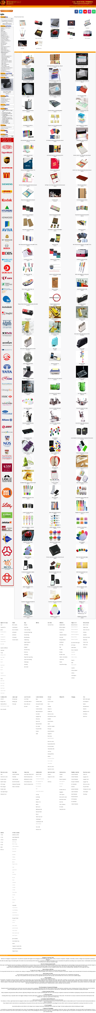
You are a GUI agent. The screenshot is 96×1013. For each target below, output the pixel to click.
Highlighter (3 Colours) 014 (55, 616)
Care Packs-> (4, 32)
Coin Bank (49, 684)
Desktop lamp (14, 678)
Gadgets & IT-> (4, 34)
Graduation (85, 631)
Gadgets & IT (74, 622)
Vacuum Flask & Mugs (63, 652)
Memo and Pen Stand (38, 38)
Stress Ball (38, 771)
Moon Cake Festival (86, 632)
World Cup (49, 739)
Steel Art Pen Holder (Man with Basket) (82, 423)
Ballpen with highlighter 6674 (28, 586)
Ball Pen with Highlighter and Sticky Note (82, 274)
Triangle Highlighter (28, 557)
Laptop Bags (26, 638)
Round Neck (2, 653)
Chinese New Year (86, 627)
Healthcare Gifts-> (5, 37)
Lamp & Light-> (4, 38)
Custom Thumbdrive (74, 737)
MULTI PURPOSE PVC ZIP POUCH (55, 95)
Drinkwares (61, 622)
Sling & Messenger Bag (28, 647)
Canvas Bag (26, 625)
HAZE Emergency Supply (5, 684)
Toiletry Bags (26, 650)
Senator (13, 814)
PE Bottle (60, 643)
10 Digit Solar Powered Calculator (28, 378)
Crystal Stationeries (15, 836)
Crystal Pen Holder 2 (28, 393)
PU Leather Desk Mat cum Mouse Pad (82, 110)
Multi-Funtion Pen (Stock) (28, 737)
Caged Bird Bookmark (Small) (82, 289)
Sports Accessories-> (6, 51)
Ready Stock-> (4, 49)
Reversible (2, 638)
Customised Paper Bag (28, 629)
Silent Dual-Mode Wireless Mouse (7, 92)
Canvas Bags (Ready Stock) (29, 733)
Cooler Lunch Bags (27, 627)
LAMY (13, 802)
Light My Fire (14, 803)
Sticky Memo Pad (38, 48)
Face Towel (2, 666)
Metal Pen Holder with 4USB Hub (27, 110)
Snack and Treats (50, 624)
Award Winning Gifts (15, 780)
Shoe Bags (26, 645)
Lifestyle (49, 677)
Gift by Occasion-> (5, 36)
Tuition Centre (85, 638)
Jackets (2, 627)
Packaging (3, 44)
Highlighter (87, 28)
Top (0, 6)
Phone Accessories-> (6, 46)
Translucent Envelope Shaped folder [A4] (82, 80)
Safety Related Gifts (51, 714)
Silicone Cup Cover (39, 764)
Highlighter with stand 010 (27, 616)
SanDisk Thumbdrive (74, 755)
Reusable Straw (62, 645)
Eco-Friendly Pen (85, 680)
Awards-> (3, 29)
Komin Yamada (14, 847)
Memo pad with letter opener (82, 586)
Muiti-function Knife (39, 759)
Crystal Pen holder (55, 199)
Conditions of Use (5, 101)
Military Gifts (4, 43)
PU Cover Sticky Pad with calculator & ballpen (55, 586)
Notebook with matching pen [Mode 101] (28, 170)
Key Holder (38, 689)
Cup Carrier (61, 632)
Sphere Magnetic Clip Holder (28, 363)
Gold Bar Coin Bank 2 (54, 319)
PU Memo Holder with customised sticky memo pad (55, 557)
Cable (1, 733)
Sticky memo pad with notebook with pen (28, 199)
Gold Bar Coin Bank (82, 319)
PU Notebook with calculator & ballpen (28, 572)
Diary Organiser (62, 739)
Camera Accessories (4, 735)
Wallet (37, 703)
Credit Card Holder (39, 685)
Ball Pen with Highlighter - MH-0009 (28, 527)
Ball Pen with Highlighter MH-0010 (55, 512)
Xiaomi (13, 827)
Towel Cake (2, 673)
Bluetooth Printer (74, 632)
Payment (3, 97)
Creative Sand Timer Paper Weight (55, 274)
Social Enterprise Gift (39, 767)
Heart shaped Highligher (28, 408)
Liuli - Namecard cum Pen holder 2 (55, 393)
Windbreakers (3, 634)
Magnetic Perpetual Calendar (55, 304)
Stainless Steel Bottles (63, 647)
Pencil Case (26, 643)
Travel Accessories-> (6, 69)
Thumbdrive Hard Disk (75, 732)
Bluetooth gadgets (74, 629)
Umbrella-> (4, 70)
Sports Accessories (51, 732)
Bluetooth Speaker (74, 634)
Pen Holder (22, 48)
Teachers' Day (85, 636)
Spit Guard (2, 642)
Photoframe (14, 790)
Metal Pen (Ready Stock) (28, 735)
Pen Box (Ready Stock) (28, 739)
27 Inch (2, 783)
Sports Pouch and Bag (28, 648)
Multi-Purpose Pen (86, 687)
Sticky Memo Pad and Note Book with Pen (82, 214)
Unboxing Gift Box (51, 718)
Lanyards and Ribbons (4, 640)
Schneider (14, 813)
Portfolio (37, 701)
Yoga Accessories (51, 729)
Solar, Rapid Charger (4, 746)
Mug (60, 640)
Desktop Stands (3, 737)
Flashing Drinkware (62, 634)
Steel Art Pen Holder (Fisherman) (27, 423)
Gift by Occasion (86, 622)
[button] (72, 6)
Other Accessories (86, 741)
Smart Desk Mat (28, 65)
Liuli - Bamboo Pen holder (82, 393)
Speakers (73, 655)
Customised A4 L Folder (28, 259)
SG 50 (13, 842)
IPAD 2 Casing (14, 785)
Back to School (85, 624)
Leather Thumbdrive (74, 746)
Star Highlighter (5, 114)
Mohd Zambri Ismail (15, 849)
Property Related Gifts (51, 711)
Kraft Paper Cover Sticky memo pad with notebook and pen (55, 185)
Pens (84, 677)
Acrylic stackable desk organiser (82, 125)
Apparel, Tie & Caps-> (6, 27)
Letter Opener (22, 38)
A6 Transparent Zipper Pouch (82, 65)
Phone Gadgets (3, 742)
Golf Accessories (51, 689)
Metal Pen (84, 685)
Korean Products (50, 694)
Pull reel (37, 762)
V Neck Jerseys (3, 660)
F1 (48, 737)
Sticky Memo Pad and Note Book (27, 229)
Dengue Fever (3, 680)
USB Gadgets (73, 660)
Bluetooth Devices (74, 624)
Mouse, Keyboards (74, 642)
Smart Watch (50, 725)
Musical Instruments (51, 701)
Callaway (13, 794)
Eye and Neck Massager (75, 636)
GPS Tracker (73, 638)
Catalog (4, 6)
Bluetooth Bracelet (74, 625)
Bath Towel (2, 664)
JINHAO (13, 798)
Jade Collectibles (15, 853)
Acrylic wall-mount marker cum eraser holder (28, 140)
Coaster (37, 684)
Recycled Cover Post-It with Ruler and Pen (55, 125)
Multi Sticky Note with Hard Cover (82, 572)
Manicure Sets (38, 753)
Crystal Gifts (14, 829)
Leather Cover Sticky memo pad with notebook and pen (82, 170)
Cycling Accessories (51, 735)
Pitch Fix (13, 809)
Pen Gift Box (85, 689)
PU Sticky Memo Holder (28, 438)
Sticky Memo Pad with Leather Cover (55, 572)
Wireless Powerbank (15, 742)
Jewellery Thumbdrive (74, 744)
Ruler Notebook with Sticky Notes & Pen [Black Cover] (82, 244)
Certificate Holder (39, 680)
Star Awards (14, 632)
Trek (13, 823)
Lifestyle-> (3, 42)
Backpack (25, 624)
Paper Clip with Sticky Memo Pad (82, 482)
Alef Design (14, 783)
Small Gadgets (38, 766)
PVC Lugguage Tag (39, 739)
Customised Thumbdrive (40, 737)
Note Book (61, 741)
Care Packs (50, 622)
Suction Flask (61, 648)
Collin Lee (14, 840)
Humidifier (49, 693)
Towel (2, 663)
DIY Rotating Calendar (82, 304)
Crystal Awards (14, 625)
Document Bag (26, 631)
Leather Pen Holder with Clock (28, 512)
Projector (72, 649)
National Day (85, 634)
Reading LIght (14, 680)
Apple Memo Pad (55, 467)
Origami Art (49, 703)
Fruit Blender (61, 636)
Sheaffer (13, 816)
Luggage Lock (85, 735)
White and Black (38, 769)
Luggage (25, 640)
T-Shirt (2, 644)
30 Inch (2, 785)
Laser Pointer (26, 678)
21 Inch (2, 780)
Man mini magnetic (82, 363)
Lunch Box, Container (51, 698)
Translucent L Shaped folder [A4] (27, 95)
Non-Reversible (3, 636)
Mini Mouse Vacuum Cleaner (82, 527)
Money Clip (38, 693)
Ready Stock (26, 732)
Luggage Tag (38, 691)
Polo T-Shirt (2, 647)
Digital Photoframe (51, 707)
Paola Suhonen (14, 851)
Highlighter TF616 (82, 601)
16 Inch (2, 778)
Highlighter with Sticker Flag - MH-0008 (82, 512)
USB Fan (72, 658)
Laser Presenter (27, 677)
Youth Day (84, 640)
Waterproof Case (3, 748)
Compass (49, 733)
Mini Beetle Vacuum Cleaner (28, 542)
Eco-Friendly (38, 750)
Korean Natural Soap (15, 855)
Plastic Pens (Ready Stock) (28, 741)
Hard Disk (73, 742)
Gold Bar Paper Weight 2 (28, 333)
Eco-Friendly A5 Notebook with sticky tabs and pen (54, 140)
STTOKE (13, 818)
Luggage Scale (86, 737)
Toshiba (13, 821)
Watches (49, 719)
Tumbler (60, 650)
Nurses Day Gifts (3, 686)
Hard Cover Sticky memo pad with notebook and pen (28, 185)
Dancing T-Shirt (3, 646)
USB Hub (72, 662)
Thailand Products (15, 862)
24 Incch (2, 782)
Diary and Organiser (55, 28)
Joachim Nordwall (15, 845)
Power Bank (14, 732)
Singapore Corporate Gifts (16, 858)
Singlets (2, 659)
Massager (49, 700)
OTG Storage (3, 741)
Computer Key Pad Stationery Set (82, 467)
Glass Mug (61, 638)
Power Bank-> (4, 47)
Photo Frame (50, 705)
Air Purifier (49, 678)
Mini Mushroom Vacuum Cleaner (55, 542)
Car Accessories (50, 680)
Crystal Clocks (14, 834)
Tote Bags (14, 807)
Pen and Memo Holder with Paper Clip (82, 497)
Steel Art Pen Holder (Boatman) (55, 423)
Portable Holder (3, 744)
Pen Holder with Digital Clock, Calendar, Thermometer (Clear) (7, 118)
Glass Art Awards (15, 627)
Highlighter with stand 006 (82, 616)
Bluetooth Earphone (74, 627)
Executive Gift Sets (71, 28)
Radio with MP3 (73, 653)
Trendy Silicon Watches (40, 746)
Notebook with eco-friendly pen (28, 214)
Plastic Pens (85, 691)
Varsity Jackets (3, 632)
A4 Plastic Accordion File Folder (82, 259)
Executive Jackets (3, 629)
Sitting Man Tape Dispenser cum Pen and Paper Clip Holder (28, 304)
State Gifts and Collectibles (17, 860)
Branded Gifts (14, 782)
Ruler (36, 744)
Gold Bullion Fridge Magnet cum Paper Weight (28, 482)
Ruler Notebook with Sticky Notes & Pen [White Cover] (28, 244)
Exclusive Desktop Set (55, 363)
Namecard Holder (39, 696)
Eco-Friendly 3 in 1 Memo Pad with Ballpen (55, 229)
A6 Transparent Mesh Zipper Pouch (55, 80)
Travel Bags (85, 748)
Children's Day (85, 625)
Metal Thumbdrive (74, 748)
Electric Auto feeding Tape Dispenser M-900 (82, 333)
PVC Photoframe (38, 741)
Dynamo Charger (3, 739)
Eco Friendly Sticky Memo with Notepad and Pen (55, 155)
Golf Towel (2, 668)
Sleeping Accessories (87, 744)
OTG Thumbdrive (74, 751)
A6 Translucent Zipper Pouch (28, 80)
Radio (72, 651)
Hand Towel (2, 670)
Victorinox (14, 825)
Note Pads (71, 38)
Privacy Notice (4, 100)
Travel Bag (26, 652)
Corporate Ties (3, 625)
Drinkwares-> (4, 33)
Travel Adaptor (85, 746)
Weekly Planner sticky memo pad (82, 140)
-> (5, 52)
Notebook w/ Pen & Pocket (54, 259)
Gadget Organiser (27, 636)
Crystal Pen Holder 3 (82, 378)
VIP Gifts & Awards (15, 776)
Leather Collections (39, 677)
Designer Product (15, 838)
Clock (48, 682)
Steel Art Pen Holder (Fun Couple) (82, 408)
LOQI (13, 805)
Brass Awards (14, 624)
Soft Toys (49, 716)
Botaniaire (14, 792)
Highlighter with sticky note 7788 (28, 497)
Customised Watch (51, 721)
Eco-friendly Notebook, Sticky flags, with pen (55, 65)
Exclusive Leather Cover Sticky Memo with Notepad (82, 155)
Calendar (38, 28)
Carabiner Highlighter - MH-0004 (55, 527)
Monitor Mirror (73, 640)
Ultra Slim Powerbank (15, 739)
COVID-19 (2, 678)
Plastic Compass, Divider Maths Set (28, 289)
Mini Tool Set (38, 757)
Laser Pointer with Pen (27, 680)
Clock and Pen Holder (39, 682)
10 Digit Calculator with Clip (27, 452)
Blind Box (3, 31)
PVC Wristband (38, 742)
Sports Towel (3, 671)
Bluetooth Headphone (75, 631)
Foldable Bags (26, 634)
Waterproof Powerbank (16, 741)
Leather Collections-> (6, 40)
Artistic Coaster (38, 735)
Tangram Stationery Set (55, 452)
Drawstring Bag (26, 632)
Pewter (13, 856)
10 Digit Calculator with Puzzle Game (82, 452)
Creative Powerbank (15, 733)
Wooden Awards (15, 634)
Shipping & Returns (5, 99)
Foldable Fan (50, 687)
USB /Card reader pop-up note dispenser (55, 378)
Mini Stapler (55, 348)
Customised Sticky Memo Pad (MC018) (28, 601)
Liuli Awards (14, 631)
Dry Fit (2, 651)
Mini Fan (37, 755)
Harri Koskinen (14, 844)
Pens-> (2, 45)
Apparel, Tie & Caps (4, 622)
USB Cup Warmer (74, 657)
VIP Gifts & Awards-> (6, 71)
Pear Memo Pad (28, 467)
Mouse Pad (73, 645)
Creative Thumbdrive (74, 735)
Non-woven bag (27, 641)
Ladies (49, 696)
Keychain (37, 752)
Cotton (2, 649)
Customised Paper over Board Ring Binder (55, 110)
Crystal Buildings (15, 832)
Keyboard (73, 644)
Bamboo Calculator (55, 289)
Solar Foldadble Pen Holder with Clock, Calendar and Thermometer (82, 438)
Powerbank (14, 735)
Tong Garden (14, 820)
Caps (1, 624)
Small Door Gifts (39, 732)
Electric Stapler (82, 348)
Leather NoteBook (15, 787)
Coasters (61, 629)
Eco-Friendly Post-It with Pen (28, 125)
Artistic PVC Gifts (38, 733)
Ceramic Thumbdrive (74, 733)
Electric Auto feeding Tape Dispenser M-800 (27, 348)
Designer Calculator (55, 482)
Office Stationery (87, 38)
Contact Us (3, 102)
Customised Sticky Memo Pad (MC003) (55, 601)
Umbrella (2, 776)
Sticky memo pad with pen (82, 185)
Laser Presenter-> (5, 39)
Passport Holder (38, 700)
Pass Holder (38, 698)
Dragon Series (14, 800)
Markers (84, 682)
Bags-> (2, 30)
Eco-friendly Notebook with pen (82, 199)
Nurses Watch (50, 723)
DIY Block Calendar (28, 319)
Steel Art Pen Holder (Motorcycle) (55, 408)
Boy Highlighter (55, 438)
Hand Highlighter (82, 542)
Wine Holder (26, 654)
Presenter (25, 684)
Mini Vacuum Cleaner (55, 38)
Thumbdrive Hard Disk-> (7, 67)
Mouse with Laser (27, 682)
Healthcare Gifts (4, 677)
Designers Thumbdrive (75, 739)
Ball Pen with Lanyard (86, 678)
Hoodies (2, 631)
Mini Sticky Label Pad (82, 229)
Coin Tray (37, 748)
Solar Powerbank (15, 737)
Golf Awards (14, 629)
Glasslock (14, 796)
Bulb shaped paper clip (28, 274)
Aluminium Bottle (62, 624)
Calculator (22, 28)
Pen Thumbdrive (74, 753)
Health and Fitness (4, 682)
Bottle (2, 787)
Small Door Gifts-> (5, 50)
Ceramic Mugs (61, 627)
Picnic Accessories (51, 709)
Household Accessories (52, 691)
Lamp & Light (14, 677)
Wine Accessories (51, 727)
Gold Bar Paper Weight (55, 333)
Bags (25, 622)
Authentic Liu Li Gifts (15, 778)
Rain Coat (2, 789)
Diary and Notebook (39, 687)
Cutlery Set (49, 685)
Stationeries (9, 6)
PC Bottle (61, 641)
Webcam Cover (38, 773)
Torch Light (14, 682)
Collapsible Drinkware (63, 631)
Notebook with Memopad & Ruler (55, 214)
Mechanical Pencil (86, 684)
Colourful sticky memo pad (28, 155)
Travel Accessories (86, 732)
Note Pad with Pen (55, 497)
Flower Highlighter (5, 122)
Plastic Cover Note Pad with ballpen (82, 557)
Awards (13, 622)
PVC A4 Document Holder (82, 95)
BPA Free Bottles (62, 625)
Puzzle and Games (51, 712)
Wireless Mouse (74, 647)
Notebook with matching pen (55, 170)
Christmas (84, 629)
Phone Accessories (4, 732)
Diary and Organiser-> (6, 56)
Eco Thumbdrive (74, 741)
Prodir (13, 811)
